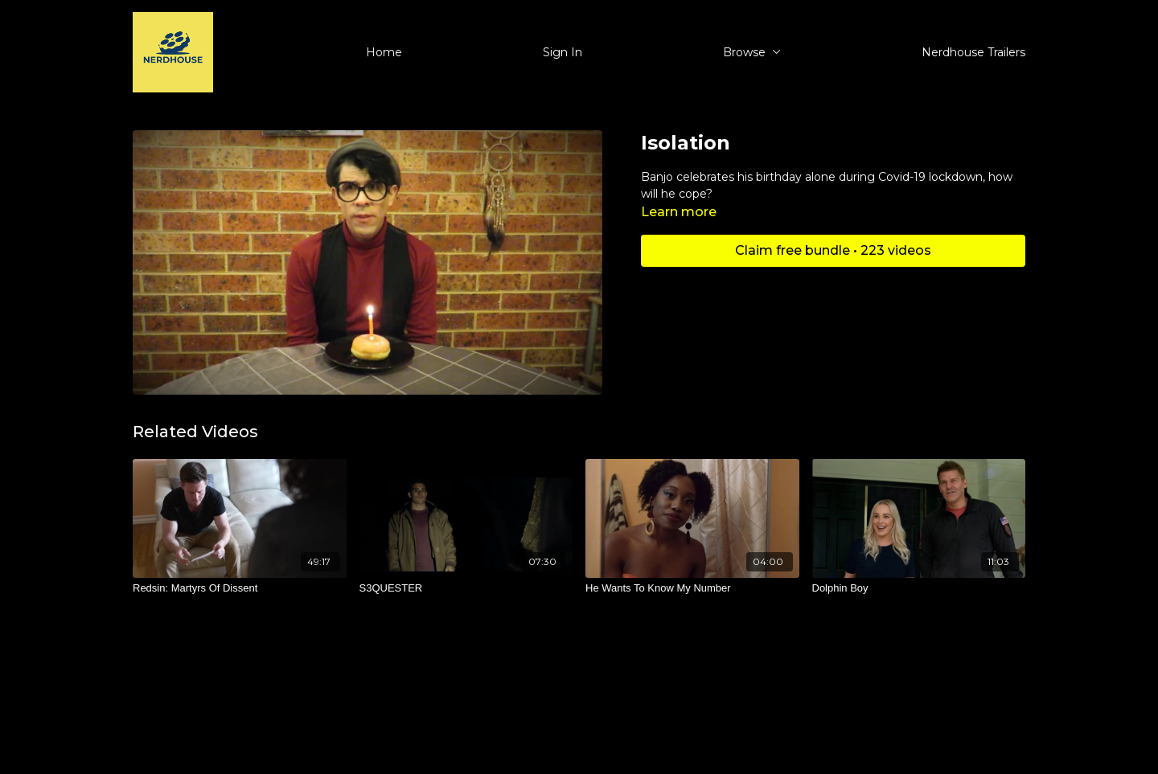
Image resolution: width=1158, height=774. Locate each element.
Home (384, 52)
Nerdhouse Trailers (973, 52)
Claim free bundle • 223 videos (833, 250)
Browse (752, 52)
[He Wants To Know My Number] (692, 588)
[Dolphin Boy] (919, 588)
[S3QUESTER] (466, 588)
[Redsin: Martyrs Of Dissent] (240, 588)
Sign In (562, 52)
